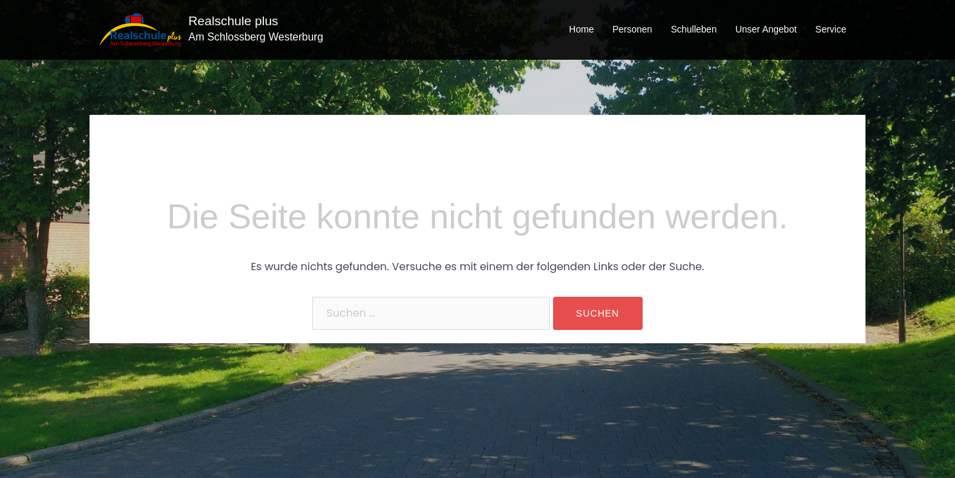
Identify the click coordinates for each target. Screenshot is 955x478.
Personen (632, 29)
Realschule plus (233, 21)
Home (581, 29)
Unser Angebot (766, 29)
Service (830, 29)
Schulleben (693, 29)
